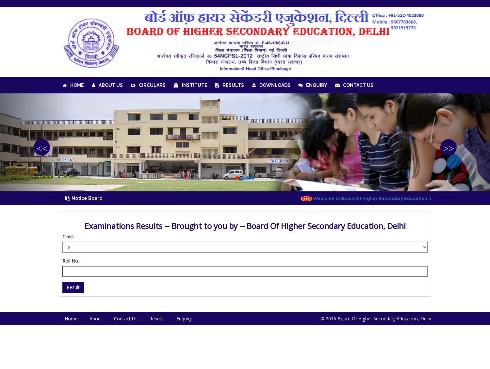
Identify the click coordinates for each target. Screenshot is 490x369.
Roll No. (70, 261)
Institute (190, 85)
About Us (107, 85)
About (96, 318)
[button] (37, 142)
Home (73, 85)
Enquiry (312, 85)
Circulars (148, 85)
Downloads (271, 85)
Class (68, 236)
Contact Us (354, 85)
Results (229, 85)
